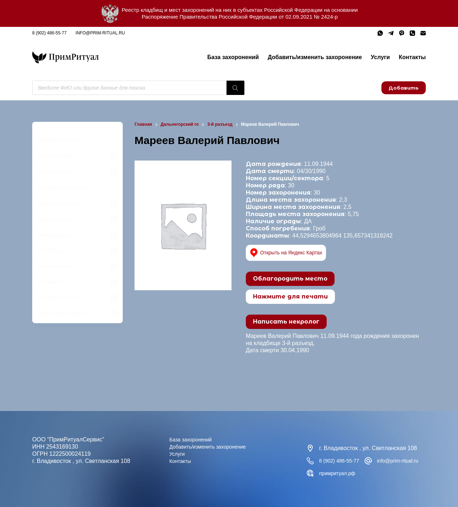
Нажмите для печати (290, 296)
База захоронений (233, 57)
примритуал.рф (404, 473)
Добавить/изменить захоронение (315, 57)
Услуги (380, 57)
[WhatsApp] (380, 33)
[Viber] (401, 33)
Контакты (412, 57)
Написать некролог (286, 321)
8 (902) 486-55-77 (49, 32)
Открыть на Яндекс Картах (290, 252)
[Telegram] (391, 33)
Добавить (404, 88)
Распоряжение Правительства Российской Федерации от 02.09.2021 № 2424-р (240, 17)
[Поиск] (235, 88)
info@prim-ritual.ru (100, 32)
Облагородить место (290, 278)
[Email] (423, 33)
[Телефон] (412, 33)
